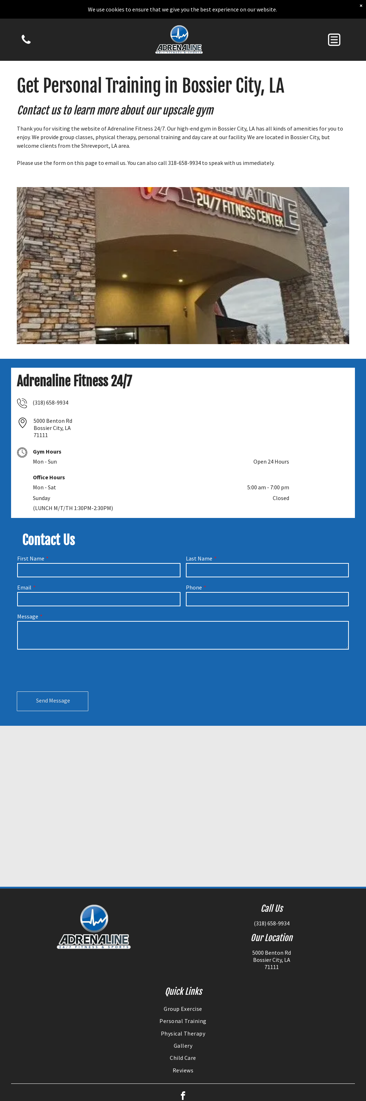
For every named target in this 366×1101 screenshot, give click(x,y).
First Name (30, 558)
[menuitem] (183, 1009)
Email (24, 587)
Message (27, 616)
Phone (194, 587)
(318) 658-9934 (50, 402)
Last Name (199, 558)
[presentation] (71, 670)
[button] (334, 40)
